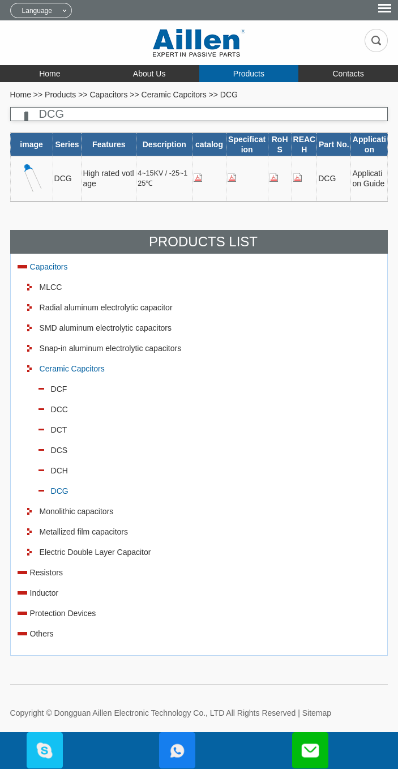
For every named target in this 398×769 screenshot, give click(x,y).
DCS (59, 450)
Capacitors (108, 94)
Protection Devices (63, 613)
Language (37, 11)
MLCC (51, 287)
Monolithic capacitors (77, 511)
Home (49, 73)
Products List (203, 241)
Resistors (46, 572)
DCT (59, 429)
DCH (59, 470)
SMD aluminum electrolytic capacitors (106, 327)
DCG (229, 94)
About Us (149, 73)
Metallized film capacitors (84, 531)
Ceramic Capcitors (174, 94)
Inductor (44, 592)
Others (42, 633)
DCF (59, 389)
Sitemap (316, 712)
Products (248, 73)
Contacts (348, 73)
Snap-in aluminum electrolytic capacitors (111, 348)
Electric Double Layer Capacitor (95, 552)
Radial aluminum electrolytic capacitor (106, 307)
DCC (59, 409)
